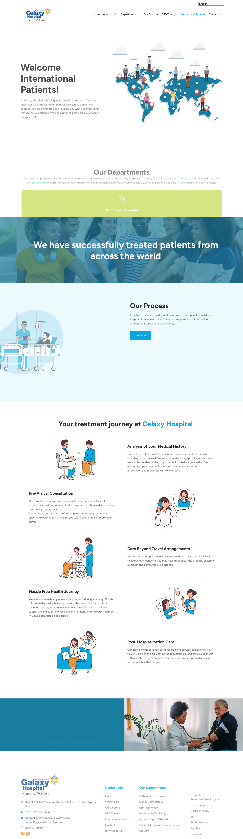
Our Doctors (151, 14)
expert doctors (186, 206)
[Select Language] (211, 4)
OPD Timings (169, 14)
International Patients (192, 14)
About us (109, 14)
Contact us (215, 14)
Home (96, 14)
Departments (130, 14)
